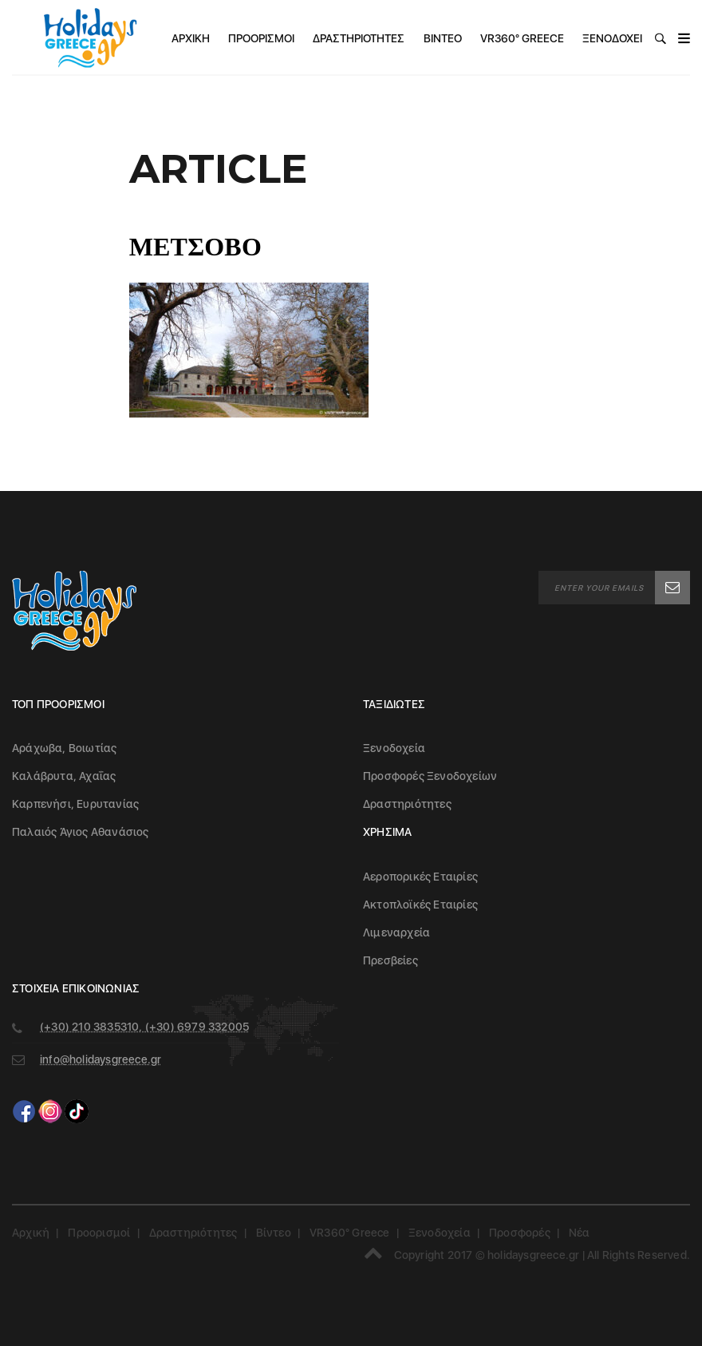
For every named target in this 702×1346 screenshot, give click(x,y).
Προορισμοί (261, 38)
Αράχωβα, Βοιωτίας (64, 748)
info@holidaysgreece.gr (100, 1059)
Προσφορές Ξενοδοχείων (430, 776)
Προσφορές (519, 1232)
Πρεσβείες (390, 960)
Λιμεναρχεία (396, 932)
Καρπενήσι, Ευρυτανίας (75, 804)
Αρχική (191, 38)
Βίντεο (443, 38)
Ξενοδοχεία (615, 38)
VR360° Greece (522, 38)
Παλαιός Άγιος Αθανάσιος (80, 831)
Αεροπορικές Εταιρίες (420, 876)
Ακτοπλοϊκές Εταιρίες (420, 904)
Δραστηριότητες (358, 38)
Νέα (579, 1232)
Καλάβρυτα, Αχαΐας (64, 776)
